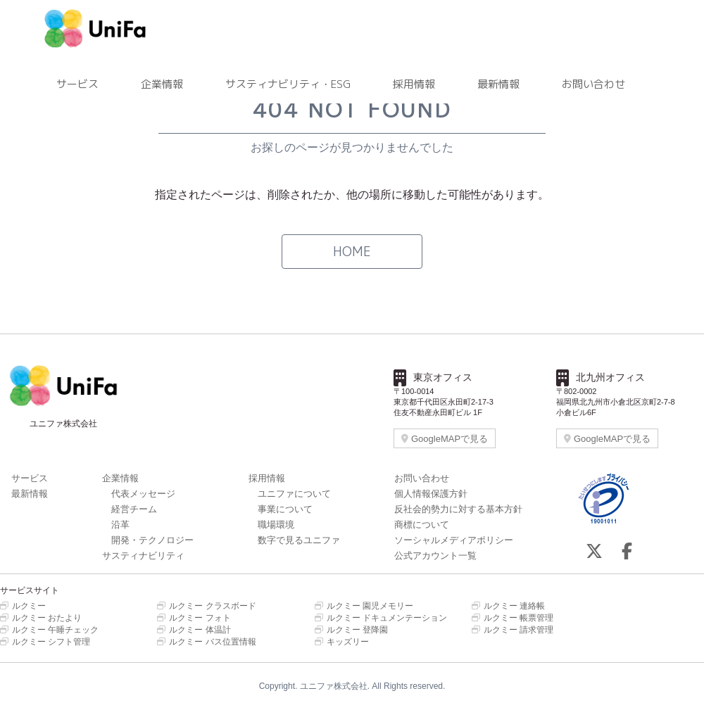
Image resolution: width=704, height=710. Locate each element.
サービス (77, 84)
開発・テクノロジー (152, 540)
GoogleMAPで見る (444, 438)
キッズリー (342, 642)
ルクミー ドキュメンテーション (381, 618)
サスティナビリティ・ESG (288, 84)
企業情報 (162, 84)
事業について (285, 509)
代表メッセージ (143, 493)
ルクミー (23, 606)
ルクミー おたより (41, 618)
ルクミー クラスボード (206, 606)
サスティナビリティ (143, 555)
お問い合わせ (593, 84)
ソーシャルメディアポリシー (453, 540)
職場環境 (276, 524)
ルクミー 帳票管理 (512, 618)
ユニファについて (294, 493)
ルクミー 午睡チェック (49, 630)
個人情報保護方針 (430, 493)
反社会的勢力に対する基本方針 (458, 509)
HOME (352, 251)
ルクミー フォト (193, 618)
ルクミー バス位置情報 (206, 642)
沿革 (120, 524)
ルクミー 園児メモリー (364, 606)
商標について (421, 524)
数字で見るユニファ (299, 540)
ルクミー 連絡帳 (508, 606)
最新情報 (498, 84)
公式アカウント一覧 (435, 555)
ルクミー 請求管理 (512, 630)
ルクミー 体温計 (193, 630)
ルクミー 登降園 (351, 630)
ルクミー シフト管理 (45, 642)
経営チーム (134, 509)
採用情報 (414, 84)
